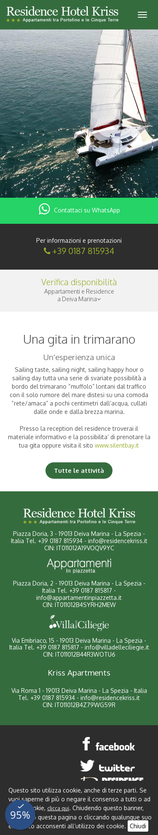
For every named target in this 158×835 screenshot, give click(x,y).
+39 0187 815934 (83, 250)
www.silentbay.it (117, 445)
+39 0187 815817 (90, 590)
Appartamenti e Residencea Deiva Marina (79, 295)
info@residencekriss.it (117, 540)
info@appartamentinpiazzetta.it (79, 597)
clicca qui (58, 808)
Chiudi (138, 826)
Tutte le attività (79, 470)
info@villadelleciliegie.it (117, 647)
